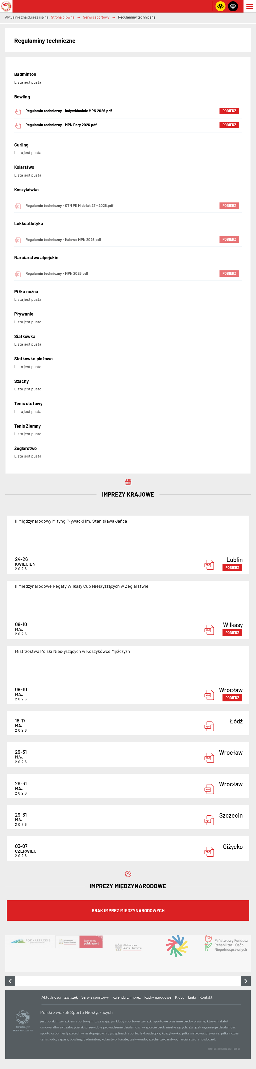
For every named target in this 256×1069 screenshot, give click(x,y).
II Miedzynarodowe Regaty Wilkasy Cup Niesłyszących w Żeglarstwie (81, 586)
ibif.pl (236, 1048)
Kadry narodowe (157, 997)
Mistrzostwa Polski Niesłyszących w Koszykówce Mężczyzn (72, 651)
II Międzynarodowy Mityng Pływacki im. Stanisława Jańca (71, 521)
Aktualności (51, 997)
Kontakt (206, 997)
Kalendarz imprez (126, 997)
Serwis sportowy (96, 17)
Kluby (179, 997)
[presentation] (10, 981)
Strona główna (62, 17)
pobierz (232, 567)
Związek (71, 997)
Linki (192, 997)
